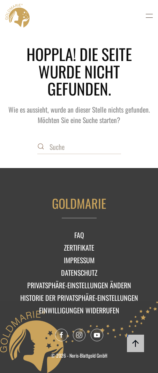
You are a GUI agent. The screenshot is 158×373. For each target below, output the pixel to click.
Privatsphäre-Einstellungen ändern (79, 285)
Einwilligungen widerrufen (79, 310)
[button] (149, 15)
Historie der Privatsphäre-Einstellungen (79, 297)
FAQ (79, 235)
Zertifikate (79, 247)
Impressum (79, 260)
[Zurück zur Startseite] (17, 15)
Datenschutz (79, 272)
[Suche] (79, 147)
